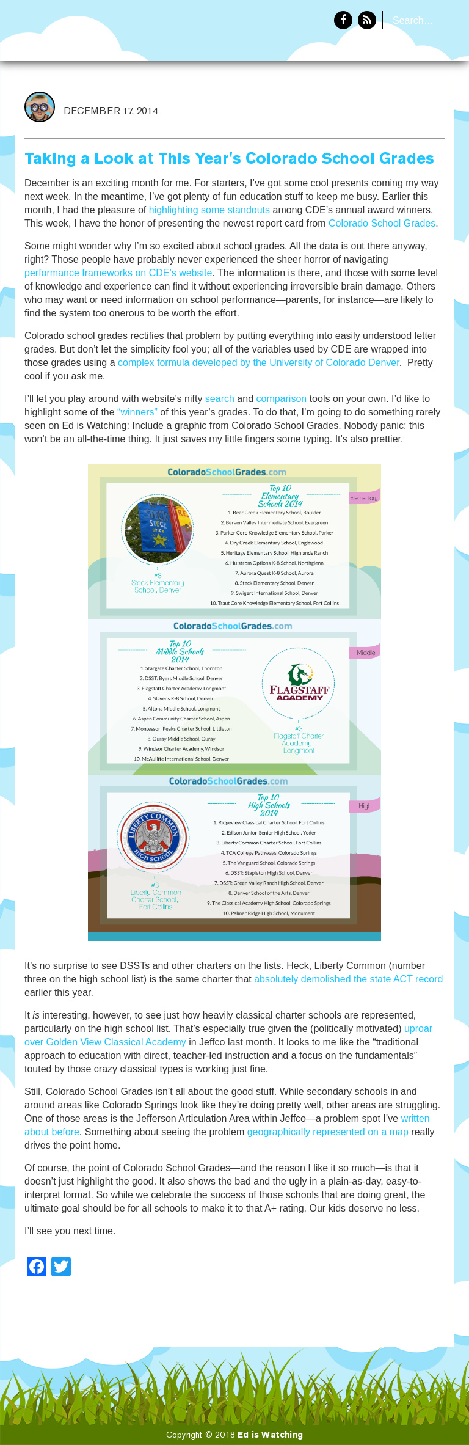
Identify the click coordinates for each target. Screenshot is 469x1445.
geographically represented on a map (328, 1132)
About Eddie (414, 101)
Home (348, 101)
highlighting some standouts (209, 210)
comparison (281, 398)
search (219, 398)
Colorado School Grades (382, 223)
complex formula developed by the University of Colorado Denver (258, 362)
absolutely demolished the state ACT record (348, 979)
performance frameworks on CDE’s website (118, 273)
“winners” (137, 412)
